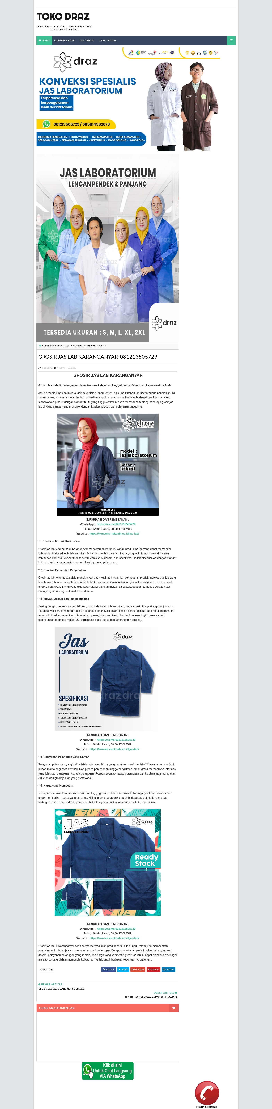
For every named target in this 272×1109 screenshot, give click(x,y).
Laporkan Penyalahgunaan (195, 218)
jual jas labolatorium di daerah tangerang (205, 441)
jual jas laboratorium (194, 447)
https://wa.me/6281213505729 (112, 533)
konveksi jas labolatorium (196, 471)
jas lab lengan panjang (194, 382)
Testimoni (86, 40)
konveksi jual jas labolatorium (198, 482)
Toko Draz (62, 16)
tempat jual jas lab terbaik (196, 603)
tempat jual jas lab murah (196, 579)
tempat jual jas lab (192, 532)
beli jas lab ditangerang (194, 359)
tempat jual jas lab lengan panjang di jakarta (206, 567)
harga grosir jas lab (193, 365)
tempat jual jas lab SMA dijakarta (200, 597)
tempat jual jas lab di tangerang (199, 561)
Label (188, 346)
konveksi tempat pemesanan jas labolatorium (206, 515)
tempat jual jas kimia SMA (195, 526)
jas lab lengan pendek (193, 388)
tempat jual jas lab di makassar (199, 556)
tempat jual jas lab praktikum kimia (201, 585)
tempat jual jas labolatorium (198, 615)
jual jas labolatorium (194, 435)
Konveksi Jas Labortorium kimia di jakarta (204, 459)
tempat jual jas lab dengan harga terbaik (204, 538)
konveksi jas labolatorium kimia (199, 476)
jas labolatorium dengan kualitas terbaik (204, 394)
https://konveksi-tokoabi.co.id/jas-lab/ (110, 543)
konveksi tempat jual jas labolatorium (202, 509)
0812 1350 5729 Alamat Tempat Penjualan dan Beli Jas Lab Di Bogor (204, 247)
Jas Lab (185, 377)
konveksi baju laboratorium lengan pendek (205, 465)
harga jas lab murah (193, 371)
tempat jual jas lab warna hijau (199, 609)
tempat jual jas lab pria (194, 591)
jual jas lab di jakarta (194, 412)
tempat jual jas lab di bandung (198, 544)
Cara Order (107, 40)
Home (46, 40)
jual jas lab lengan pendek (196, 423)
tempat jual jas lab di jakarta (198, 550)
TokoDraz (62, 1102)
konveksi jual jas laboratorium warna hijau (205, 488)
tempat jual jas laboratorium (198, 629)
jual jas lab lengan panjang (197, 418)
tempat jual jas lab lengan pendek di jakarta (206, 573)
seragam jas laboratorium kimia (199, 520)
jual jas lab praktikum (194, 429)
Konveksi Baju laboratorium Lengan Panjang (205, 453)
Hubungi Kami (64, 40)
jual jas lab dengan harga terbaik (200, 406)
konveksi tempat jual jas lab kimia (200, 503)
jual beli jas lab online (194, 400)
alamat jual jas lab (192, 353)
